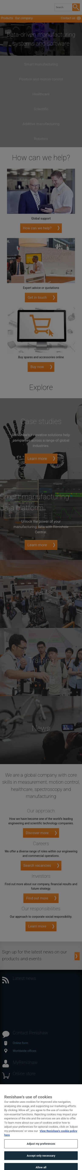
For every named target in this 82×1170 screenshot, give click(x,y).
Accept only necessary (41, 1159)
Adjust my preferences (41, 1148)
